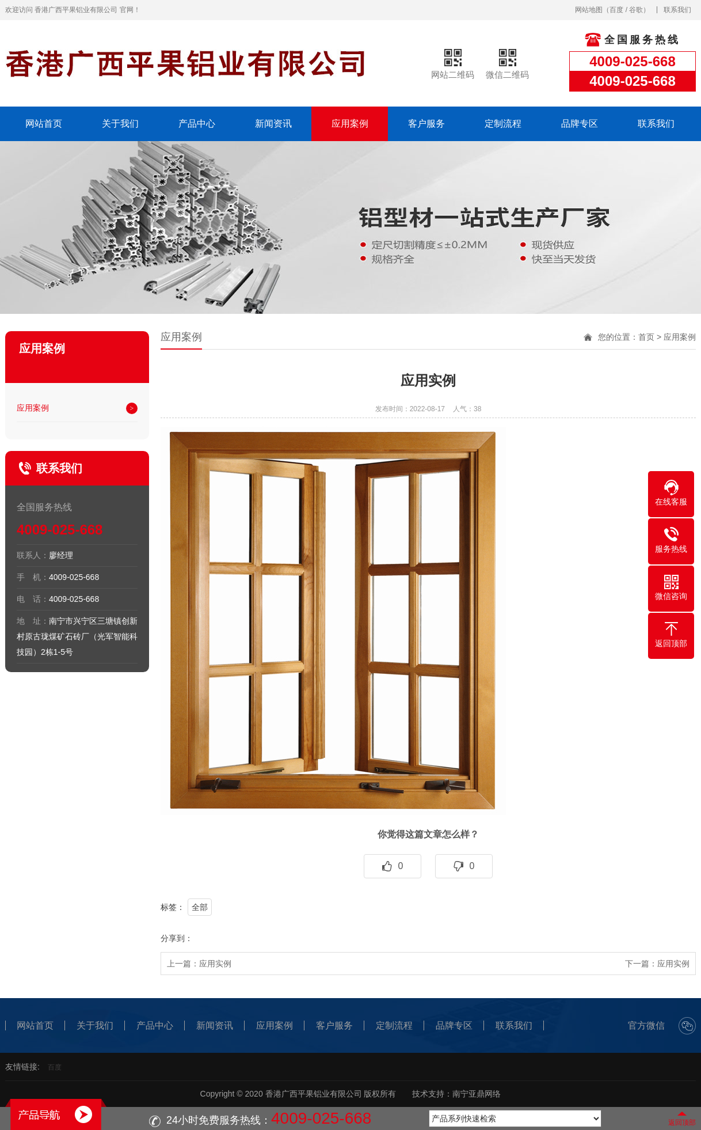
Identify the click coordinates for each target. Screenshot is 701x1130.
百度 (616, 10)
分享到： (177, 938)
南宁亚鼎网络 (476, 1093)
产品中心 (196, 123)
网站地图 (589, 10)
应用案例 (350, 123)
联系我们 (677, 10)
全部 (200, 907)
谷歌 (636, 10)
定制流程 (503, 123)
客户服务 (426, 123)
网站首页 (43, 123)
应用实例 (215, 963)
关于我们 (120, 123)
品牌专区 (579, 123)
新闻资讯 (273, 123)
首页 (646, 337)
